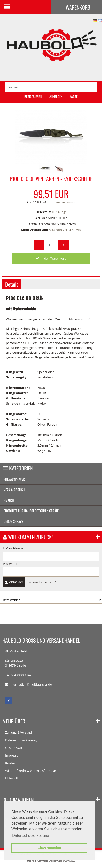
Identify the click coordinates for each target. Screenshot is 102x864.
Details (11, 284)
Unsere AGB (13, 748)
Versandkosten (65, 202)
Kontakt (11, 763)
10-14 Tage (59, 212)
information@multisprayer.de (31, 684)
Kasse (74, 96)
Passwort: (10, 563)
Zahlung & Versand (18, 732)
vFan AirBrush (14, 489)
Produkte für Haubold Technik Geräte (31, 510)
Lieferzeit (11, 778)
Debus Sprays (13, 521)
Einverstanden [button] (49, 848)
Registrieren (33, 96)
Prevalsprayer (14, 479)
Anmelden (55, 96)
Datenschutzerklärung (21, 740)
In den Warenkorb (51, 258)
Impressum (13, 755)
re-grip (9, 500)
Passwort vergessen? (42, 582)
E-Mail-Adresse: (13, 548)
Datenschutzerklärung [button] (30, 835)
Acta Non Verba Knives (65, 230)
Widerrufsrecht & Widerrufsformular (30, 770)
